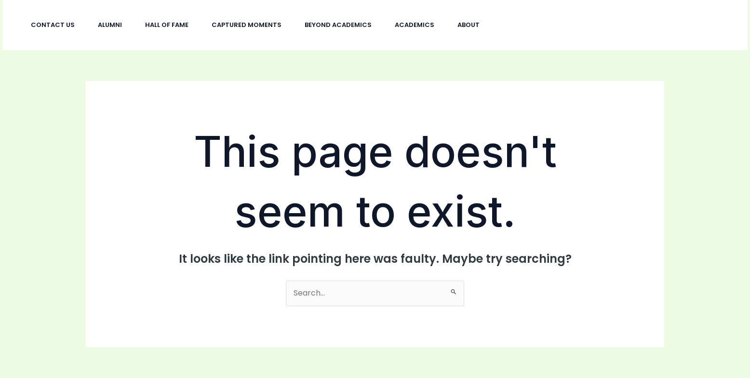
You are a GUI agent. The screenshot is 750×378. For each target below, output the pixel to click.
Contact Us (53, 24)
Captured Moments (246, 24)
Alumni (110, 24)
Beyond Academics (338, 24)
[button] (694, 25)
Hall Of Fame (166, 24)
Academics (414, 24)
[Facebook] (615, 25)
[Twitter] (636, 25)
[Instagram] (594, 25)
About (468, 24)
